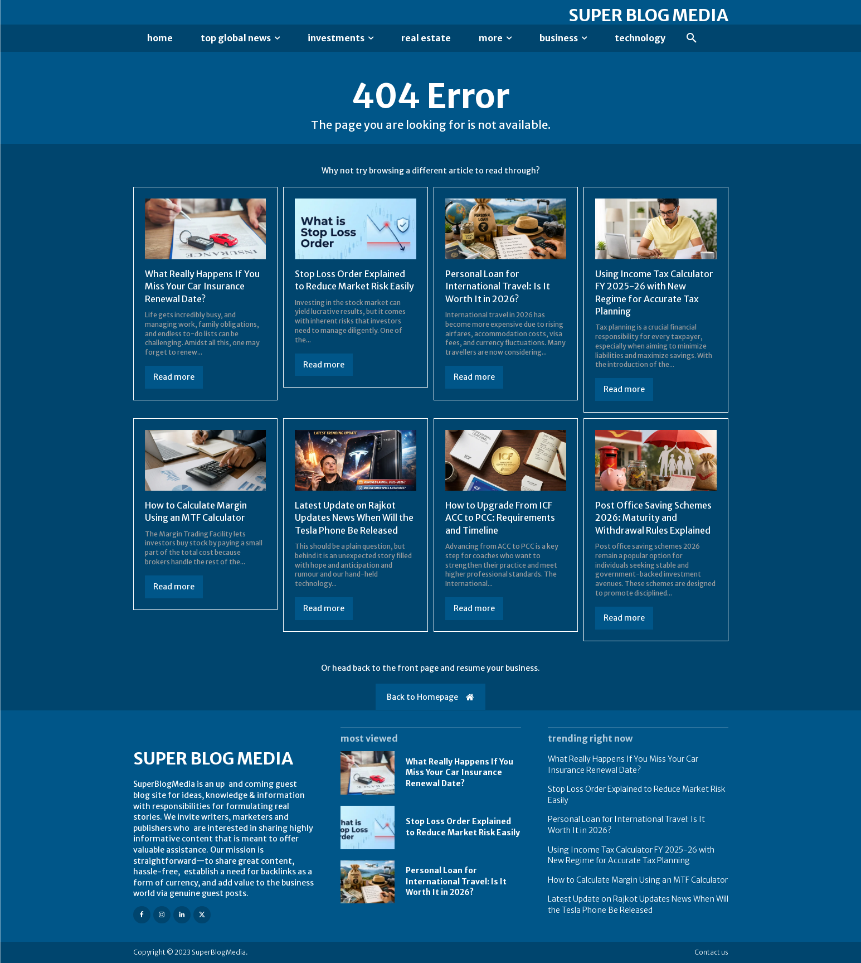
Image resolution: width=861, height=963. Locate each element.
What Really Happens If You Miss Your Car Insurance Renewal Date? (202, 286)
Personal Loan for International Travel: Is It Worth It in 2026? (497, 286)
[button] (691, 38)
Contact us (711, 952)
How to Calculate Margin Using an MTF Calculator (196, 511)
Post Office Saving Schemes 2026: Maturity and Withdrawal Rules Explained (653, 518)
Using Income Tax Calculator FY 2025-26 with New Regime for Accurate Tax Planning (631, 855)
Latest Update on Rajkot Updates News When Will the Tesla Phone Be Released (354, 518)
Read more (173, 377)
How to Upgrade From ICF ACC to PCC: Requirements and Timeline (500, 518)
